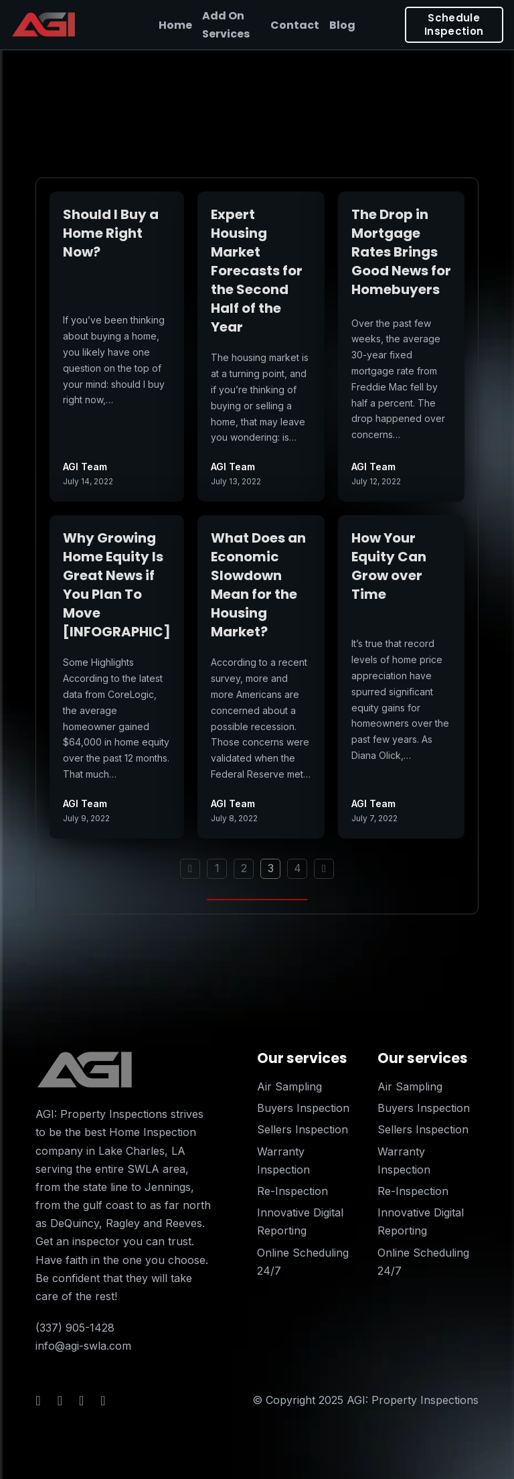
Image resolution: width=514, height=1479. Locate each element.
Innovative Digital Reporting (300, 1221)
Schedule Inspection (454, 24)
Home (175, 25)
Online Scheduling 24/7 (303, 1261)
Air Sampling (289, 1086)
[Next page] (324, 869)
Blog (342, 25)
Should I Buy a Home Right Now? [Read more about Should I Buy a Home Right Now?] (111, 233)
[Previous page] (190, 869)
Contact (294, 25)
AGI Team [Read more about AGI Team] (85, 466)
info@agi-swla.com (83, 1345)
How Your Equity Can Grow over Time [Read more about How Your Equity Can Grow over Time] (388, 566)
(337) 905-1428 (74, 1327)
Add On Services (226, 25)
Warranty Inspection (283, 1160)
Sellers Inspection (302, 1129)
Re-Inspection (292, 1191)
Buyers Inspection (303, 1108)
